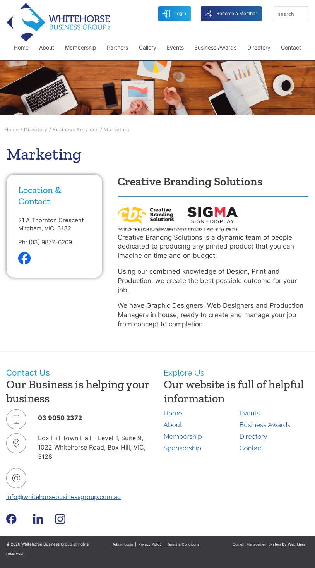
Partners (117, 47)
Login (174, 14)
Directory (258, 47)
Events (175, 47)
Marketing (116, 129)
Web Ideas (297, 544)
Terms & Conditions (183, 544)
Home (21, 47)
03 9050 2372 (60, 418)
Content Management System (257, 544)
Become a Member (231, 14)
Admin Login (123, 544)
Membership (80, 47)
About (46, 47)
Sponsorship (182, 448)
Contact (291, 47)
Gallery (147, 47)
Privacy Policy (150, 544)
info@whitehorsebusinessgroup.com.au (63, 497)
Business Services (76, 129)
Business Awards (215, 47)
